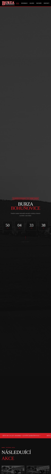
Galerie (32, 3)
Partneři (39, 3)
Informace (24, 3)
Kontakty (46, 3)
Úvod (17, 3)
